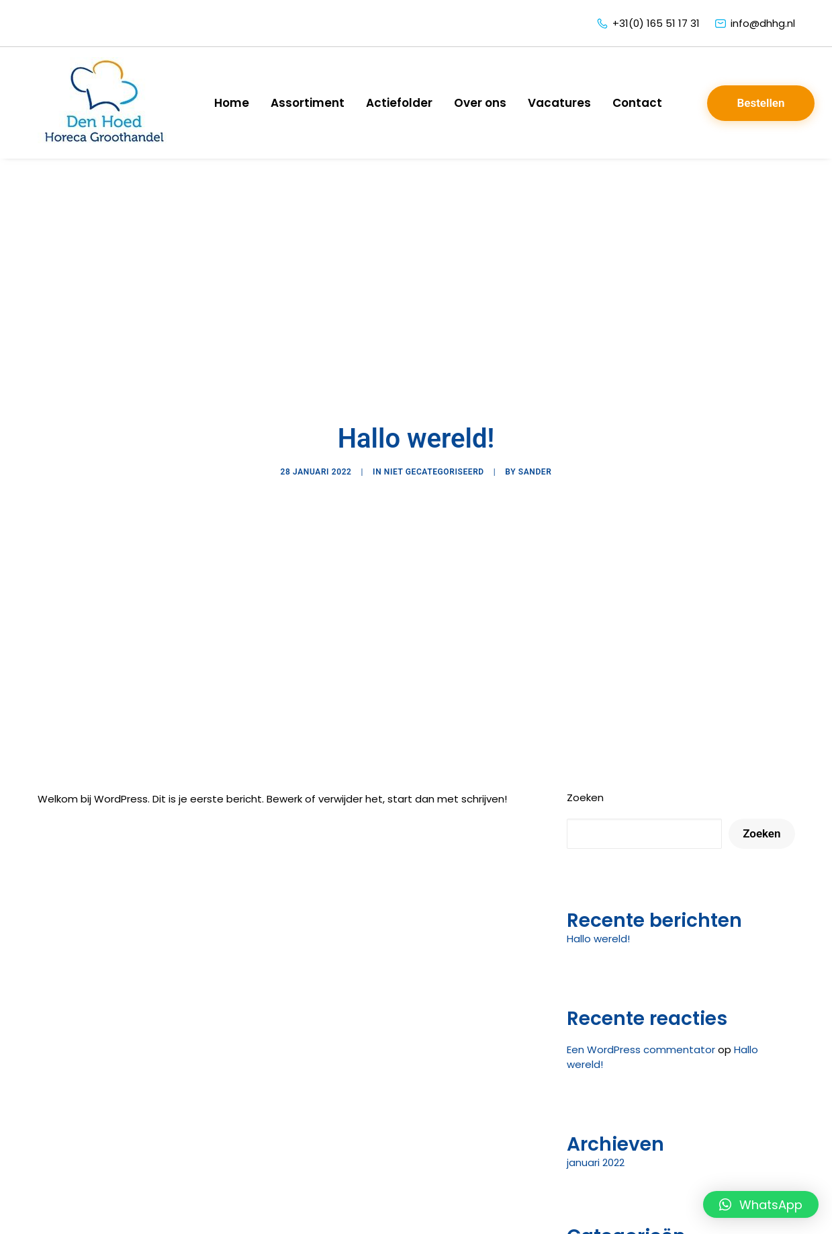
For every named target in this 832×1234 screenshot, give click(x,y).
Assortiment (307, 103)
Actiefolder (399, 103)
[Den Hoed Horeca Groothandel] (105, 103)
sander (535, 435)
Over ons (480, 103)
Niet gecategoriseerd (434, 435)
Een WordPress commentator (641, 976)
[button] (761, 1204)
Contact (637, 103)
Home (231, 103)
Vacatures (559, 103)
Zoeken (585, 723)
